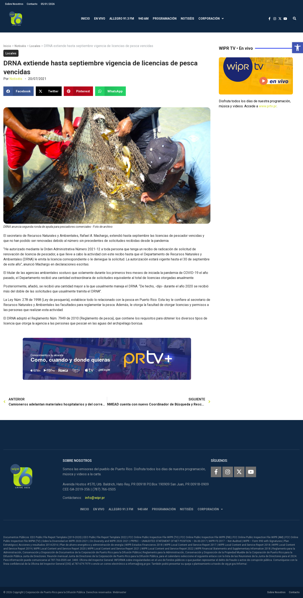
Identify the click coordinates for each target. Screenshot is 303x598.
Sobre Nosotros (14, 4)
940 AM (143, 18)
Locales (34, 46)
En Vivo (99, 18)
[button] (297, 47)
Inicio (85, 18)
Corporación (211, 18)
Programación (165, 18)
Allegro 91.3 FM (121, 18)
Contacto (32, 4)
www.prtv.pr (268, 106)
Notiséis (187, 18)
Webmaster (119, 592)
